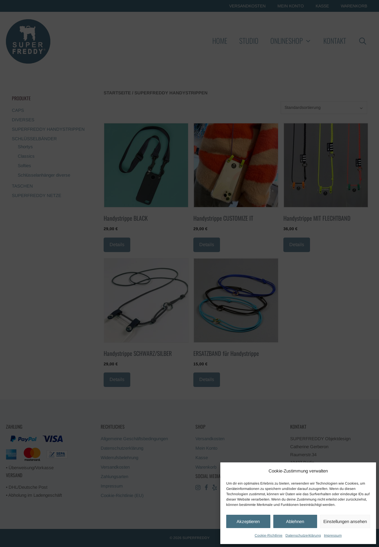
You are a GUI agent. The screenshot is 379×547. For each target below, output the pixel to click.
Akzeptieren (248, 521)
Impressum (333, 535)
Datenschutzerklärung (303, 535)
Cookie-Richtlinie (268, 535)
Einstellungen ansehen (345, 521)
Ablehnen (295, 521)
